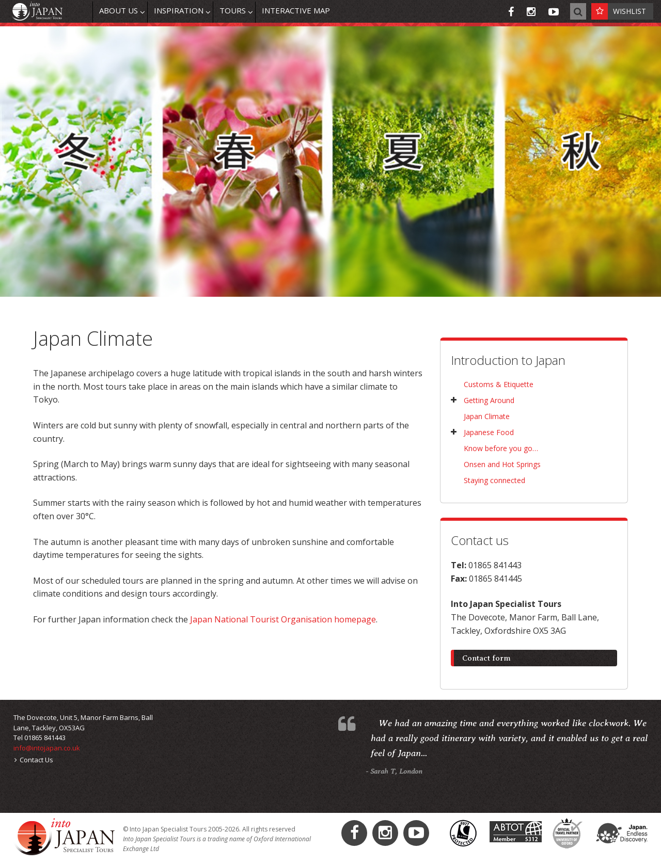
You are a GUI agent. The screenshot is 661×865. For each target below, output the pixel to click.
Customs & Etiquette (498, 384)
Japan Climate (487, 416)
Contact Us (33, 759)
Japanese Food (489, 432)
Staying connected (494, 480)
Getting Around (489, 400)
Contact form (486, 658)
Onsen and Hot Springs (502, 464)
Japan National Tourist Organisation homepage (283, 619)
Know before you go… (501, 448)
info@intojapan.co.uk (46, 747)
